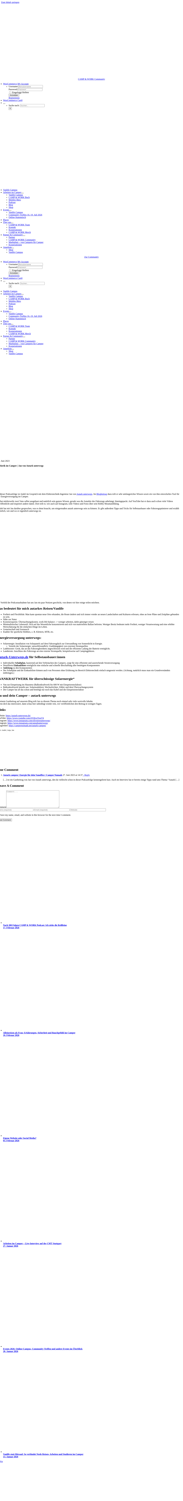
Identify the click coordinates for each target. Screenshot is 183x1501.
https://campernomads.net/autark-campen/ (27, 725)
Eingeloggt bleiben (19, 92)
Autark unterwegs (84, 494)
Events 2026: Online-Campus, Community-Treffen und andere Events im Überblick (42, 1352)
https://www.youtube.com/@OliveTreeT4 (25, 718)
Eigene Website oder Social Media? (19, 1141)
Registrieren (14, 98)
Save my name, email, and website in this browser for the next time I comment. (35, 818)
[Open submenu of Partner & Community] (24, 235)
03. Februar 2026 (11, 1144)
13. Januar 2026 (10, 1460)
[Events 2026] (92, 1350)
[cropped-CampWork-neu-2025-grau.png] (91, 76)
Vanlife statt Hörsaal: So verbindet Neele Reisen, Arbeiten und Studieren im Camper (43, 1457)
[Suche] (10, 108)
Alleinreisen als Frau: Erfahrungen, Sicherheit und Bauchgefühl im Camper (39, 1036)
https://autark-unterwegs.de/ (18, 715)
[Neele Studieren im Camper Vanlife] (92, 1455)
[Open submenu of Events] (10, 210)
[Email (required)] (52, 813)
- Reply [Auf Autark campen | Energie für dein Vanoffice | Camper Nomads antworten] (86, 775)
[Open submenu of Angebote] (13, 349)
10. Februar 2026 (11, 1038)
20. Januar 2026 (10, 1354)
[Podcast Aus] (92, 926)
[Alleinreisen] (92, 1033)
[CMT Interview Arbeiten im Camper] (92, 1244)
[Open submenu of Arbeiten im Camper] (22, 193)
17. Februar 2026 (11, 931)
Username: (13, 86)
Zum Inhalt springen (10, 2)
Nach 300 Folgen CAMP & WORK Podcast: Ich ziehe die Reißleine (35, 928)
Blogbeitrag (102, 494)
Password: (13, 89)
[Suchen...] (32, 105)
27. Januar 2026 (10, 1249)
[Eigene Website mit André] (92, 1139)
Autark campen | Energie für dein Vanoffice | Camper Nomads (32, 775)
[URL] (88, 813)
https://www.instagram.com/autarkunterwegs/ (28, 723)
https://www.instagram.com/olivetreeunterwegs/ (29, 720)
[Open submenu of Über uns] (12, 324)
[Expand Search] (4, 103)
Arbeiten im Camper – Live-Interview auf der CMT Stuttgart (32, 1247)
